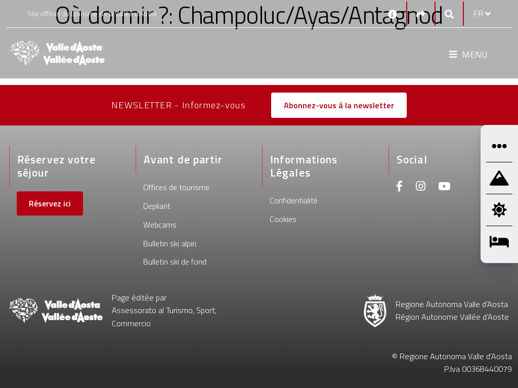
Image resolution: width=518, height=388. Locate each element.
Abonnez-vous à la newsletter (339, 105)
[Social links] (420, 14)
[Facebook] (399, 187)
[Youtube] (444, 187)
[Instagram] (420, 187)
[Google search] (449, 14)
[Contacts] (392, 14)
